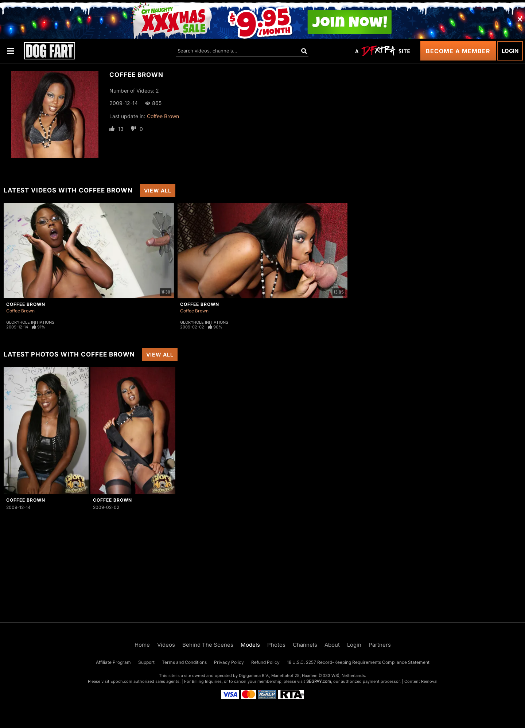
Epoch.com (121, 681)
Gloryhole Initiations (30, 322)
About (332, 644)
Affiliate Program (113, 662)
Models (250, 644)
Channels (305, 644)
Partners (380, 644)
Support (146, 662)
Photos (276, 644)
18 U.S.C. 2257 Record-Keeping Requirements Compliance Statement (358, 662)
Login (510, 50)
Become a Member (458, 51)
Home (142, 644)
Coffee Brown (163, 116)
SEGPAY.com (318, 681)
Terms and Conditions (184, 662)
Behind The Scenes (207, 644)
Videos (166, 644)
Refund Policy (265, 662)
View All (157, 190)
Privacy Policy (229, 662)
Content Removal (421, 681)
